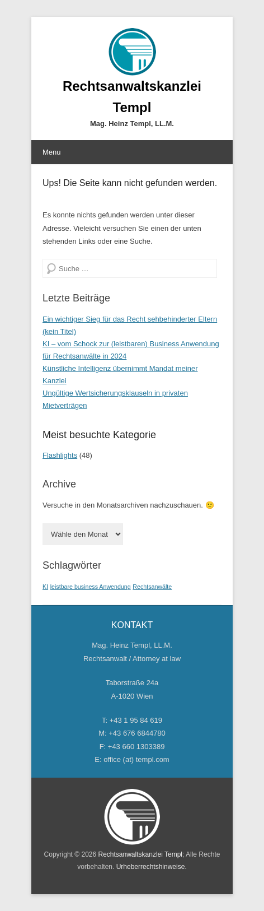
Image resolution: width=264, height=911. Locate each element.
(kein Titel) (59, 331)
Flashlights (60, 455)
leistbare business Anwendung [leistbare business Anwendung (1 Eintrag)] (90, 586)
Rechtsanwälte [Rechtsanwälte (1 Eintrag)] (152, 586)
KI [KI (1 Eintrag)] (45, 586)
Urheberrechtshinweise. (151, 867)
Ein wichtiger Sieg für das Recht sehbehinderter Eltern (130, 319)
